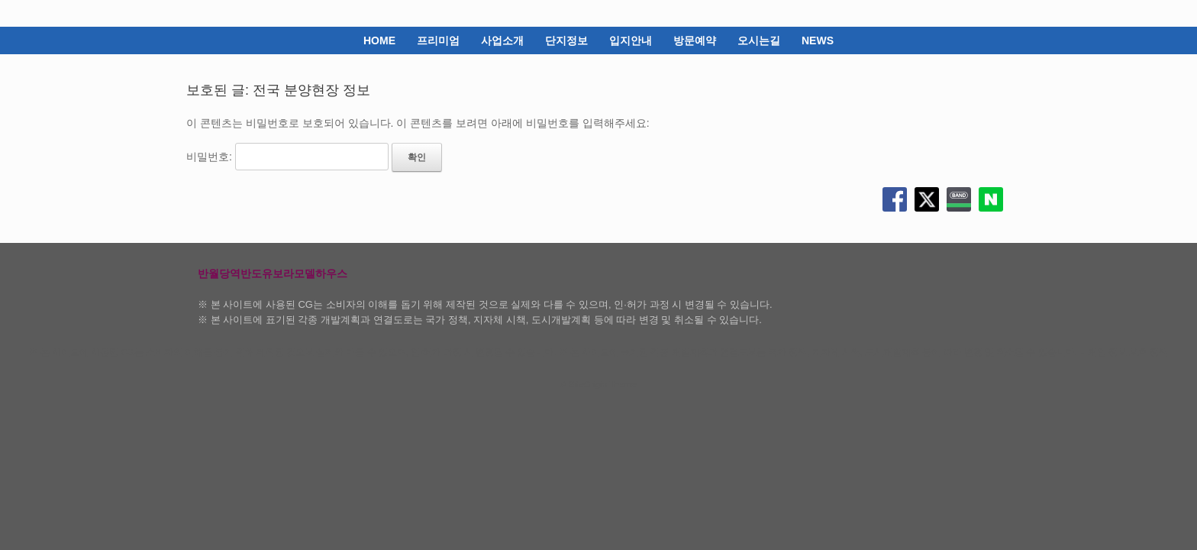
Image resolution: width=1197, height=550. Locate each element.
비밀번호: (287, 156)
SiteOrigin (587, 384)
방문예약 (694, 40)
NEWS (818, 40)
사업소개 (502, 40)
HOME (379, 40)
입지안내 (630, 40)
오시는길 (758, 40)
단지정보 (566, 40)
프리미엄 (438, 40)
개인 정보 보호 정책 (1128, 352)
